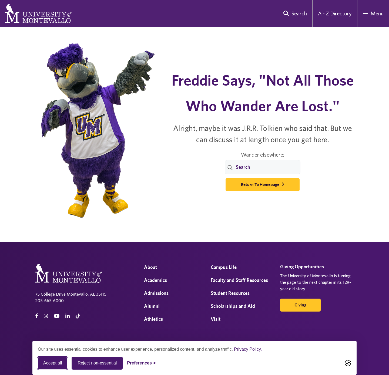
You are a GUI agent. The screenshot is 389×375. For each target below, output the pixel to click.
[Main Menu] (373, 13)
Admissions (156, 293)
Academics (155, 280)
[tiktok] (78, 316)
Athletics (153, 319)
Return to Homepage (262, 184)
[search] (294, 13)
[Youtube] (56, 316)
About (150, 267)
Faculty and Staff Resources (239, 280)
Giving (300, 305)
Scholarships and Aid (233, 306)
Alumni (152, 306)
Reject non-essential (97, 363)
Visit (215, 319)
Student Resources (230, 293)
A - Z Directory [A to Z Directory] (335, 13)
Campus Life (224, 267)
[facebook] (36, 316)
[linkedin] (67, 316)
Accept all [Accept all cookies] (52, 363)
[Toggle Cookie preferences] (141, 363)
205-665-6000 (49, 300)
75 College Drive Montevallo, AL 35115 (70, 294)
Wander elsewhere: (262, 154)
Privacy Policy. (248, 349)
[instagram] (46, 316)
